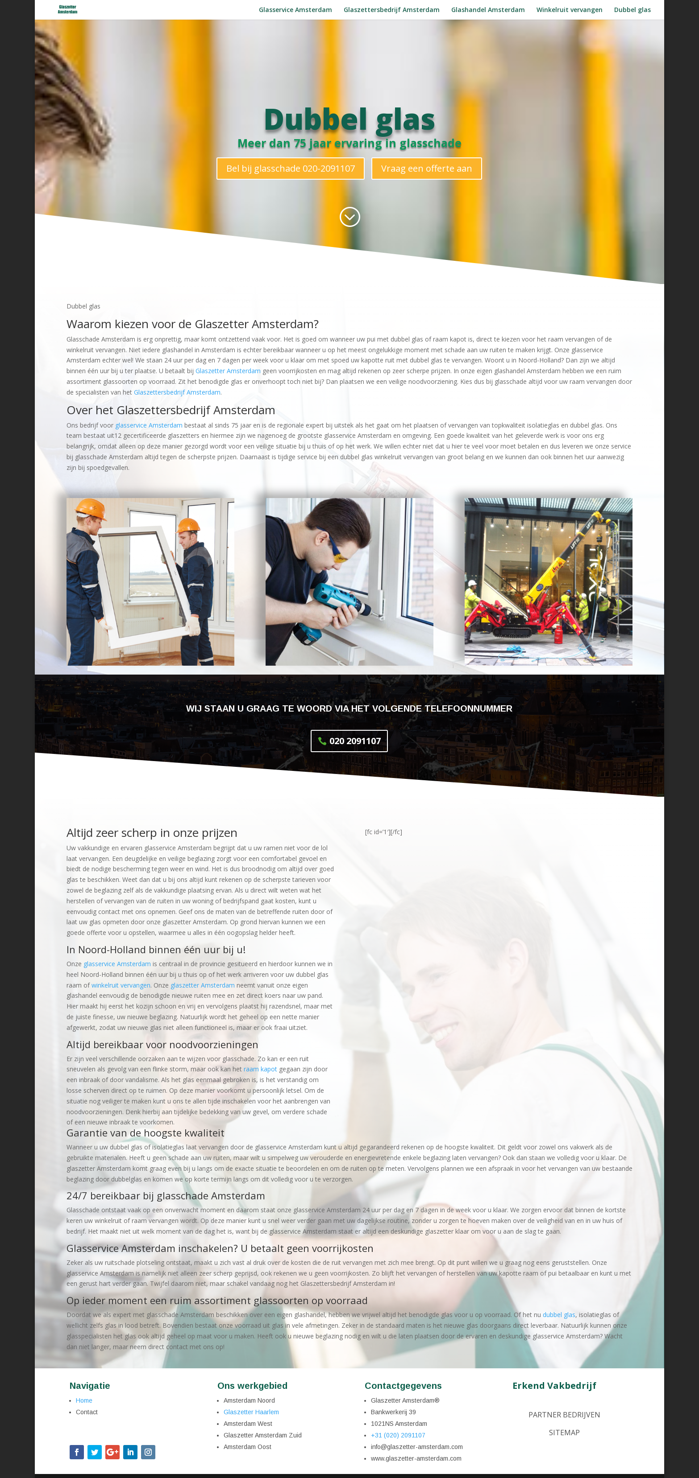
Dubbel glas (632, 10)
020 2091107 (355, 741)
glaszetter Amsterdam (203, 985)
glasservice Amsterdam (149, 425)
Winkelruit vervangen (570, 10)
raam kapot (260, 1069)
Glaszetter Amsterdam (228, 370)
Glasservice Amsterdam (295, 10)
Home (84, 1400)
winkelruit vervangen (121, 985)
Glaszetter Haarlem (251, 1412)
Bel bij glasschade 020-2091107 (290, 168)
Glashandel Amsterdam (488, 10)
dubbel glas (559, 1314)
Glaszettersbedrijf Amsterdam (392, 10)
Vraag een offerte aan (426, 168)
